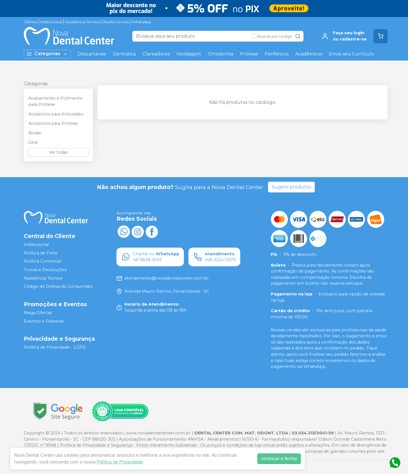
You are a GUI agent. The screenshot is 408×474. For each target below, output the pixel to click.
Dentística (124, 54)
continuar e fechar (279, 458)
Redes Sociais (116, 22)
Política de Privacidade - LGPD (55, 347)
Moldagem (189, 54)
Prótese (249, 54)
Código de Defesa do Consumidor (58, 286)
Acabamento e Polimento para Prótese (55, 101)
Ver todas (58, 152)
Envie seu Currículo (351, 54)
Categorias (47, 54)
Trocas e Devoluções (45, 269)
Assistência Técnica (82, 22)
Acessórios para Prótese (53, 123)
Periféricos (276, 54)
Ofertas (30, 22)
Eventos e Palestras (44, 321)
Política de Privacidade (120, 462)
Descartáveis (92, 54)
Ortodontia (220, 54)
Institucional (51, 22)
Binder (35, 133)
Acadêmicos (308, 54)
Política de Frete (41, 253)
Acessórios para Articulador (56, 114)
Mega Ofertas (38, 312)
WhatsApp (141, 22)
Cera (32, 142)
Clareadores (156, 54)
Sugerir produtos (291, 187)
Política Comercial (42, 261)
